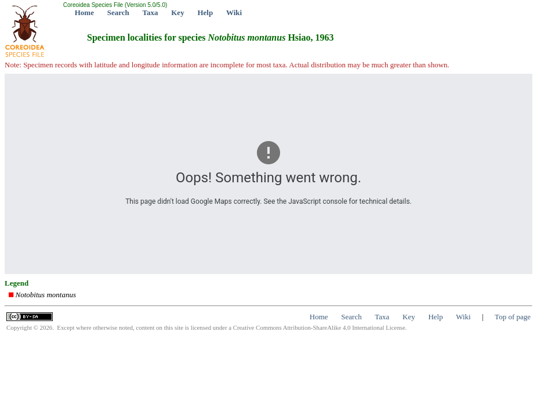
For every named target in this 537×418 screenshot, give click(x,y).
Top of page (513, 316)
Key (177, 12)
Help (205, 12)
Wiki (234, 12)
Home (84, 12)
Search (118, 12)
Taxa (150, 12)
